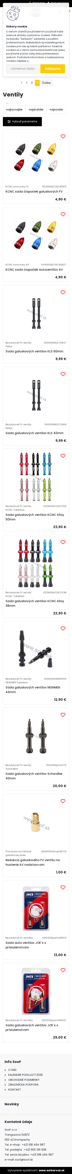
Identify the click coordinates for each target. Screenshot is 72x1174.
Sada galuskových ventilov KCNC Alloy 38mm (35, 603)
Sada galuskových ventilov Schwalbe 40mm (34, 776)
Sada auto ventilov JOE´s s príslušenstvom (26, 945)
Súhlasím (52, 69)
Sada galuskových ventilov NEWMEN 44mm (33, 689)
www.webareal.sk (52, 1170)
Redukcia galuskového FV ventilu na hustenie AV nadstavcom (33, 862)
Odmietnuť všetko (23, 69)
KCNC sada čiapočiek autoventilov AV (34, 270)
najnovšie (56, 109)
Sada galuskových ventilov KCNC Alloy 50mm (35, 517)
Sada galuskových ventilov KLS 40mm (35, 433)
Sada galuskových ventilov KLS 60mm (34, 351)
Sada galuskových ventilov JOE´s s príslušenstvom (32, 1027)
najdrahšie (36, 109)
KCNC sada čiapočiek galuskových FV (34, 192)
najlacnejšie (14, 109)
